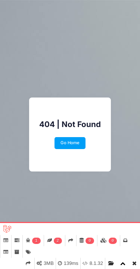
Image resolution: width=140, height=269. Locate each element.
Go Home (70, 142)
